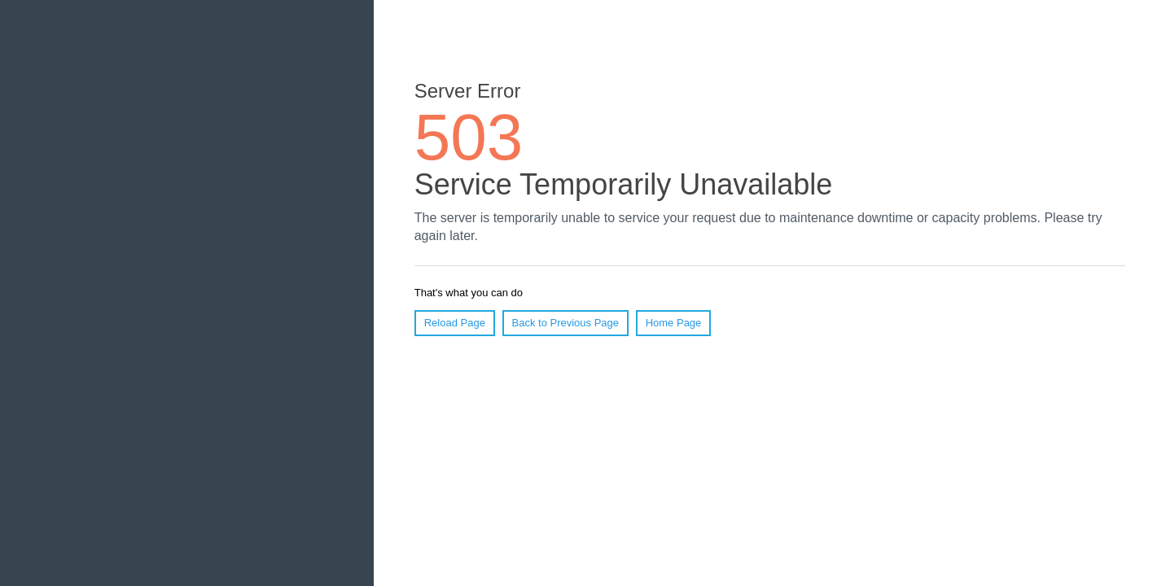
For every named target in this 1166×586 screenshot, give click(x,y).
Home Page (674, 323)
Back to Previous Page (566, 323)
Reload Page (454, 323)
